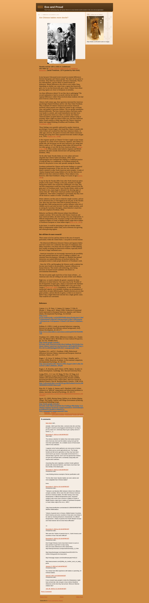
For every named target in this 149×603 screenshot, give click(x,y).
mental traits (76, 415)
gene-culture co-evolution (58, 415)
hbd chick (49, 423)
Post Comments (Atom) (55, 600)
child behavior (47, 413)
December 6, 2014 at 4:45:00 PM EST (57, 470)
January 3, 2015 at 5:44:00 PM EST (56, 566)
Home (61, 597)
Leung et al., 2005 (51, 287)
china (53, 413)
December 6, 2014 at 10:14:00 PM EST (57, 486)
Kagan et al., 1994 (53, 136)
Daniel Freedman (60, 413)
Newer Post (43, 597)
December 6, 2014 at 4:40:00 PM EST (57, 434)
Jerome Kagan (68, 415)
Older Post (79, 597)
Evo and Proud (53, 7)
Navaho (82, 415)
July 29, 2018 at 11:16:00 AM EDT (56, 589)
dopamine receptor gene (71, 413)
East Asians (80, 413)
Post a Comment (46, 591)
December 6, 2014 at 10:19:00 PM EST (57, 538)
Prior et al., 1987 (75, 222)
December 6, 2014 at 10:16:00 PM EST (57, 529)
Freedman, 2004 (44, 124)
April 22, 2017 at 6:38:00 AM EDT (56, 575)
